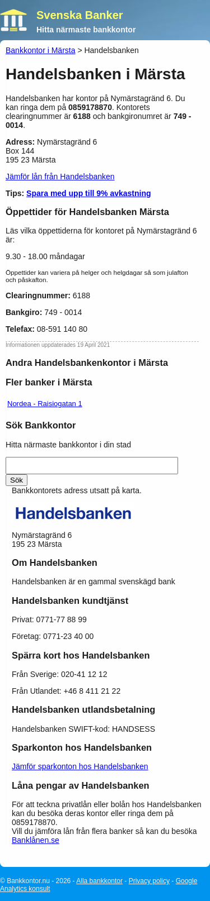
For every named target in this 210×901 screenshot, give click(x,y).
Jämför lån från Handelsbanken (60, 176)
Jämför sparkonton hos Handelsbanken (80, 766)
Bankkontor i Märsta (41, 50)
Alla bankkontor (99, 881)
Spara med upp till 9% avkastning (88, 193)
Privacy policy (149, 881)
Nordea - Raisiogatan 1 (44, 403)
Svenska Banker (79, 15)
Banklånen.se (35, 840)
